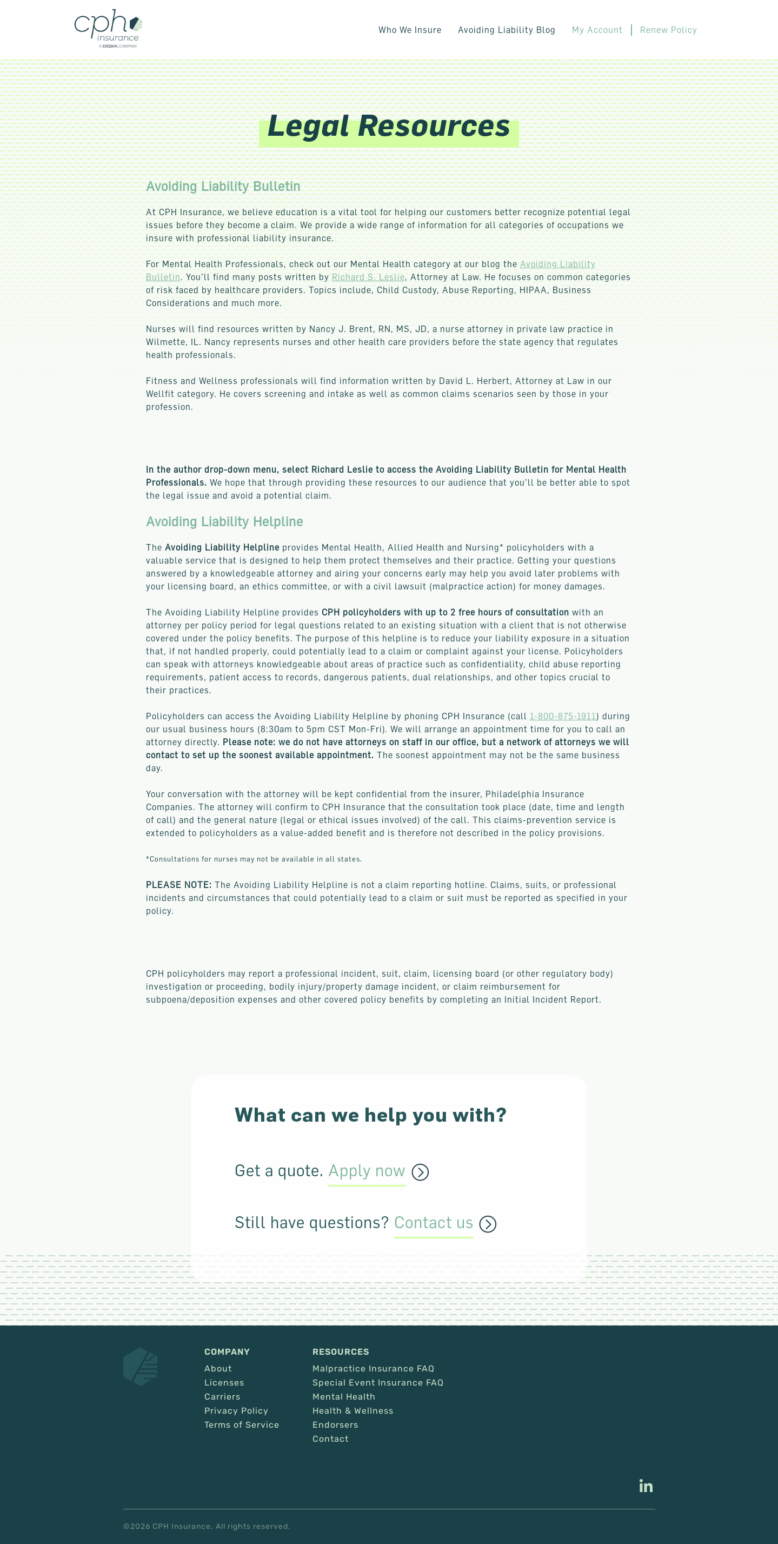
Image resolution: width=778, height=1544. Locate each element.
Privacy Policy (236, 1411)
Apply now (367, 1171)
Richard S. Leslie (368, 276)
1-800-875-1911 (563, 716)
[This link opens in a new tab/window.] (646, 1487)
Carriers (222, 1397)
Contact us (434, 1223)
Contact (330, 1439)
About (218, 1368)
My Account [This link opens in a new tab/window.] (597, 29)
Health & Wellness (353, 1411)
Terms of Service (242, 1425)
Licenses (224, 1383)
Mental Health (344, 1397)
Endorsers (335, 1425)
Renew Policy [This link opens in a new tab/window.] (668, 29)
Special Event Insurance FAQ (378, 1383)
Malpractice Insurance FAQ (373, 1368)
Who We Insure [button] (410, 29)
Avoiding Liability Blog (507, 29)
